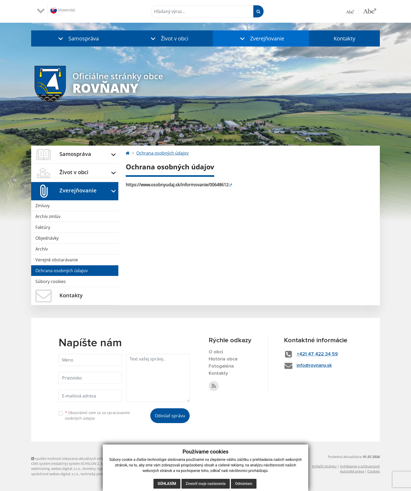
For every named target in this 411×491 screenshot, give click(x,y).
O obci (216, 352)
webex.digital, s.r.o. (66, 468)
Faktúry (42, 227)
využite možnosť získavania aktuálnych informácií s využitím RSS (83, 458)
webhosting (40, 468)
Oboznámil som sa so (97, 415)
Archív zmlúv (47, 216)
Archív (41, 249)
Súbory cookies (50, 281)
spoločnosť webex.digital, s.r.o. (55, 473)
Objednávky (47, 238)
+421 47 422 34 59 (317, 354)
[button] (77, 38)
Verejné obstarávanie (56, 260)
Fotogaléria (221, 366)
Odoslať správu (170, 416)
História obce (223, 359)
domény (88, 468)
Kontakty (344, 38)
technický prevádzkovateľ (101, 473)
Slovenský (62, 10)
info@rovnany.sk (314, 365)
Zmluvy (42, 206)
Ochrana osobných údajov (61, 271)
